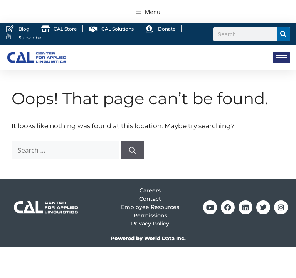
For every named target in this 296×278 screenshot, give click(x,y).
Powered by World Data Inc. (148, 238)
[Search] (283, 34)
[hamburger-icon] (281, 57)
